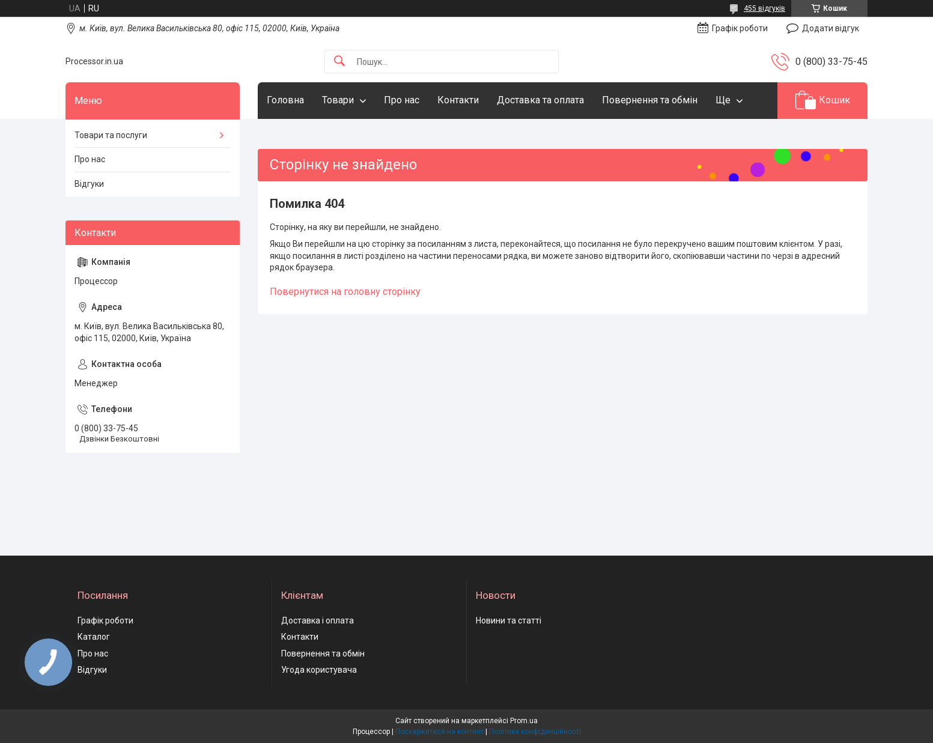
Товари (338, 100)
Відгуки (89, 184)
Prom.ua (524, 721)
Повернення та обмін (649, 100)
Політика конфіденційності (535, 731)
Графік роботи (105, 620)
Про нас (401, 100)
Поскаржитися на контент (439, 731)
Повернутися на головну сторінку (345, 291)
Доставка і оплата (317, 620)
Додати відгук (830, 28)
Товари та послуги (110, 135)
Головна (285, 100)
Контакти (458, 100)
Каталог (93, 636)
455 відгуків (764, 8)
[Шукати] (339, 61)
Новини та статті (508, 620)
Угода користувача (319, 670)
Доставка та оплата (540, 100)
